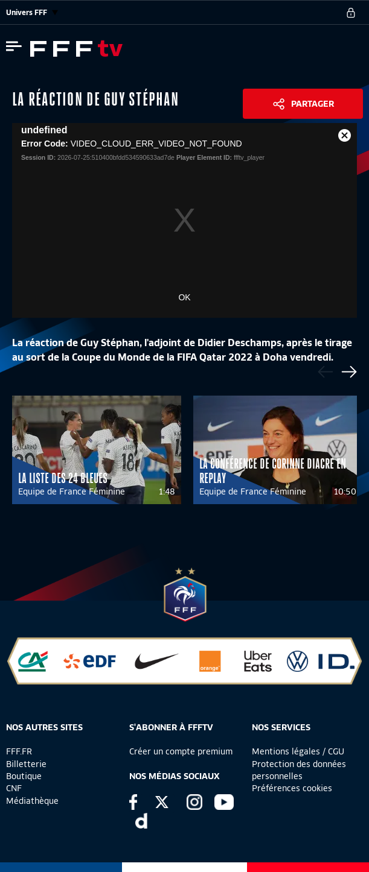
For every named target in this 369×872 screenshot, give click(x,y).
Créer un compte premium (181, 751)
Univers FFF (32, 12)
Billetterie (26, 764)
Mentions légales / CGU (298, 751)
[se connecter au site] (351, 13)
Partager (312, 104)
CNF (14, 788)
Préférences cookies (292, 788)
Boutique (24, 776)
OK (184, 297)
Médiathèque (32, 801)
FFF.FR (19, 751)
